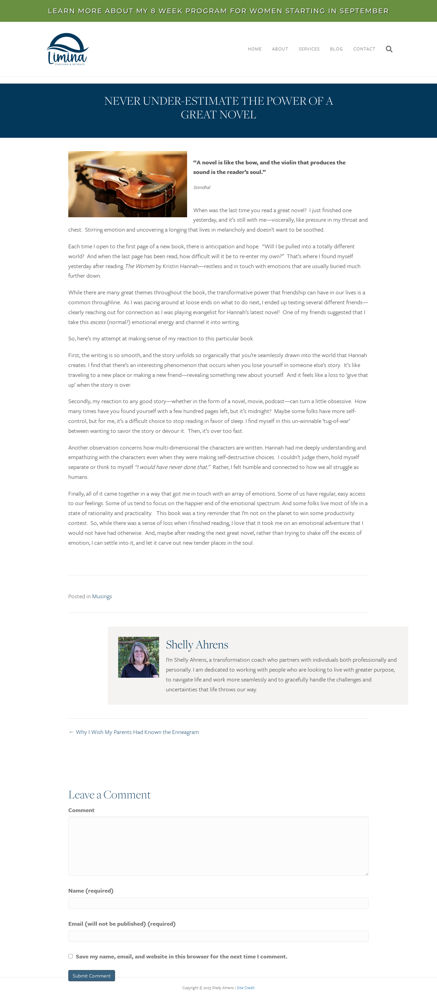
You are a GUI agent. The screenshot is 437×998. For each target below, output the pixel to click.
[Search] (387, 49)
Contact (364, 48)
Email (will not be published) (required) (122, 954)
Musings (102, 599)
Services (309, 48)
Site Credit (246, 987)
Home (255, 48)
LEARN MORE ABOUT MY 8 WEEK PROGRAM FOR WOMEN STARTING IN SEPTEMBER (218, 11)
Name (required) (91, 921)
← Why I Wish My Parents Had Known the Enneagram (133, 734)
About (280, 48)
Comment (81, 841)
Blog (336, 48)
